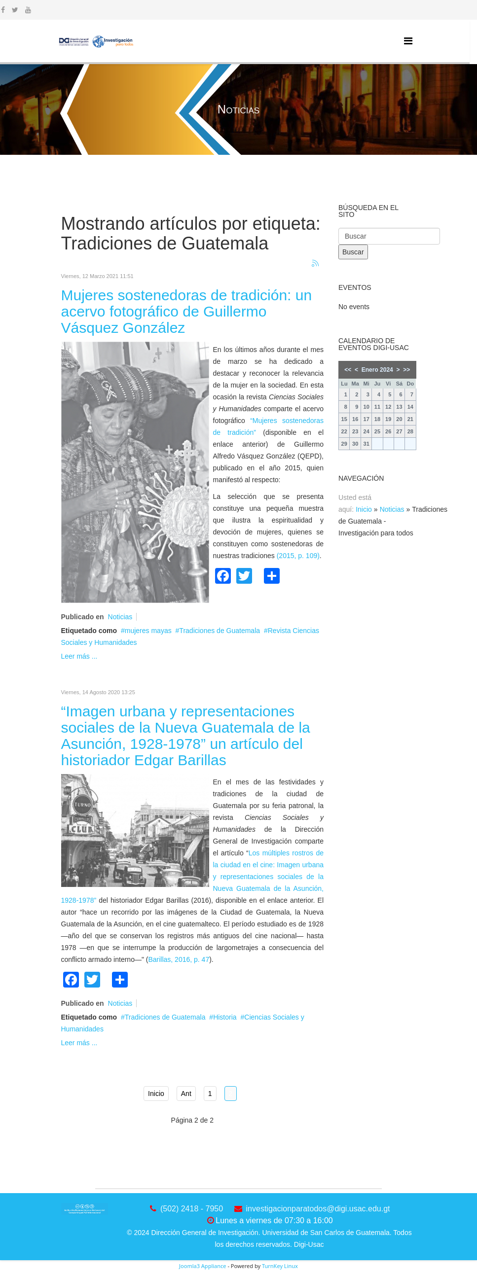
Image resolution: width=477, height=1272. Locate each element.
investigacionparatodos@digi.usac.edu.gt (318, 1208)
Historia (224, 1017)
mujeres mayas (148, 631)
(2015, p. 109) (298, 556)
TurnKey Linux (280, 1266)
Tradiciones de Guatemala (219, 631)
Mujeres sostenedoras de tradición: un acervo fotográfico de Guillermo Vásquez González (186, 311)
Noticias (120, 617)
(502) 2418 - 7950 (191, 1208)
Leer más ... (79, 656)
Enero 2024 (377, 369)
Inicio (156, 1093)
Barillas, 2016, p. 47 (178, 959)
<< (347, 369)
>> (406, 369)
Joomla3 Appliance (202, 1266)
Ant (186, 1093)
